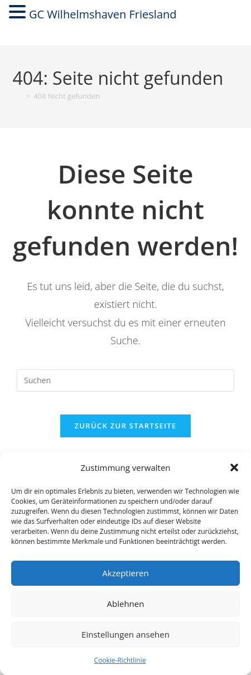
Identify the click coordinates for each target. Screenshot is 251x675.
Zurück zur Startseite (126, 426)
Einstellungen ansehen (125, 634)
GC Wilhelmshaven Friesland (103, 14)
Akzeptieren (125, 572)
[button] (234, 467)
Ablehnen (125, 603)
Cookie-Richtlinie (120, 660)
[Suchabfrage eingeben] (125, 380)
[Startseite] (18, 96)
